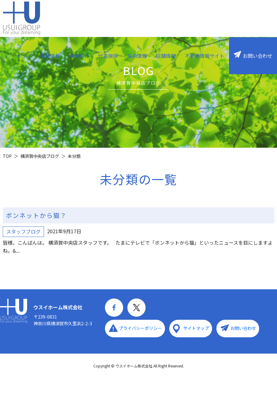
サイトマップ (196, 328)
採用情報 (137, 55)
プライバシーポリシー (140, 328)
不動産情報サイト (204, 55)
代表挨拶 (108, 55)
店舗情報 (166, 55)
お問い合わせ (257, 55)
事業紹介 (79, 55)
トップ (23, 55)
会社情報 (50, 55)
